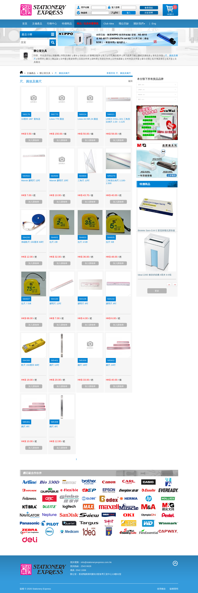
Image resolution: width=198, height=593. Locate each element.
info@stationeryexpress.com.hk (96, 562)
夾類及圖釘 (66, 55)
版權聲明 (174, 589)
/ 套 (91, 195)
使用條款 (161, 589)
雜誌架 (55, 59)
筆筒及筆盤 (157, 55)
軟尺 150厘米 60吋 (30, 365)
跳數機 (56, 55)
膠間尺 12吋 (55, 303)
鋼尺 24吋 (111, 365)
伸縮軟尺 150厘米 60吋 (32, 242)
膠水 (75, 55)
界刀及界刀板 (129, 55)
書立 (48, 59)
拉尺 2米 (54, 242)
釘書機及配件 (94, 55)
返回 (130, 81)
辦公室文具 (45, 73)
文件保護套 (117, 59)
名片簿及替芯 (158, 59)
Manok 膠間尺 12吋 (30, 180)
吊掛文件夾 (104, 59)
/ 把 (119, 134)
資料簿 (94, 59)
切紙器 (83, 55)
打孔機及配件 (114, 55)
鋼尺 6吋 (25, 426)
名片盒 (169, 59)
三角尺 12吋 (83, 180)
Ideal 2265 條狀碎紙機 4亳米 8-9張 (154, 275)
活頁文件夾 (84, 59)
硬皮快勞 (72, 59)
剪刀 (104, 55)
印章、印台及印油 (42, 55)
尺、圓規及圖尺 (62, 73)
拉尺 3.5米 (83, 242)
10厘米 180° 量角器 (30, 119)
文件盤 (63, 59)
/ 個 (33, 134)
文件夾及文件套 (132, 59)
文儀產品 (31, 73)
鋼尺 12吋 (54, 365)
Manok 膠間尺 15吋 (59, 180)
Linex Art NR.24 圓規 (88, 119)
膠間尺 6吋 (83, 303)
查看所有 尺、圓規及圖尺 (119, 73)
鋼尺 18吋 (82, 365)
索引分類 (145, 59)
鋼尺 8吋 (54, 426)
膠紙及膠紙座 (144, 55)
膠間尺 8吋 (111, 303)
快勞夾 (41, 59)
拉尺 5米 (110, 242)
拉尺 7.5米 (26, 303)
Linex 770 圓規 (57, 119)
